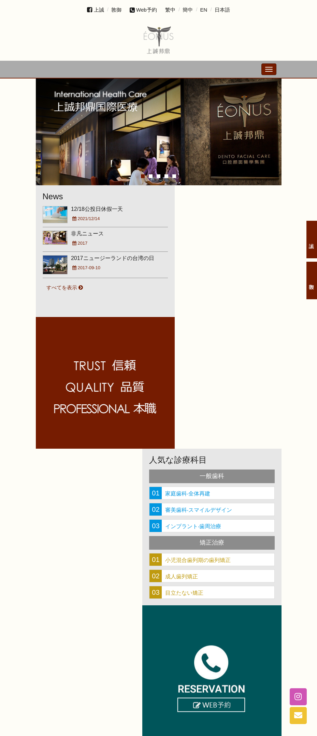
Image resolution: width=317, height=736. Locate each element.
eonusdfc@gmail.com (158, 725)
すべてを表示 (65, 286)
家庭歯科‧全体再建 (196, 361)
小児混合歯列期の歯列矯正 (206, 428)
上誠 (99, 10)
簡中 (188, 10)
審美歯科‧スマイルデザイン (207, 378)
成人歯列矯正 (190, 444)
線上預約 (97, 395)
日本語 (222, 10)
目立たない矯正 (193, 460)
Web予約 (143, 10)
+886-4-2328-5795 (94, 694)
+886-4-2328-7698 (254, 694)
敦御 (116, 10)
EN (203, 10)
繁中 (170, 10)
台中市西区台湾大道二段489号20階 (169, 716)
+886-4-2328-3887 (173, 694)
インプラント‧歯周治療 (201, 394)
